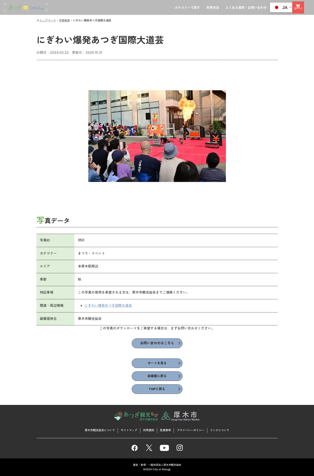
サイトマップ (127, 430)
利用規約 (148, 430)
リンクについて (224, 430)
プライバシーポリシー (193, 430)
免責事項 (166, 430)
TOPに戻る (157, 390)
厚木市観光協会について (95, 430)
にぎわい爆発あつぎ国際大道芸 (108, 306)
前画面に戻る (157, 377)
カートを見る (157, 363)
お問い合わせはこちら (157, 344)
